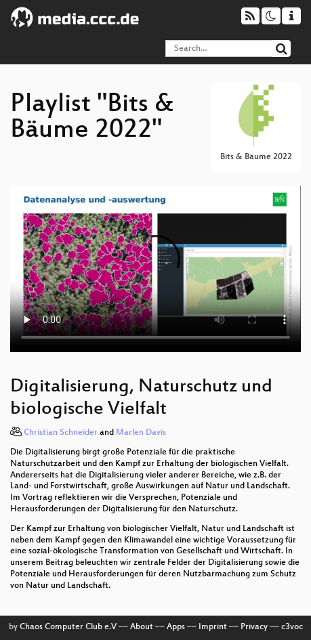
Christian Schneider (61, 433)
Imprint (213, 627)
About (141, 627)
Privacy (254, 627)
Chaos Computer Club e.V (68, 627)
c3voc (292, 627)
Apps (176, 627)
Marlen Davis (141, 433)
